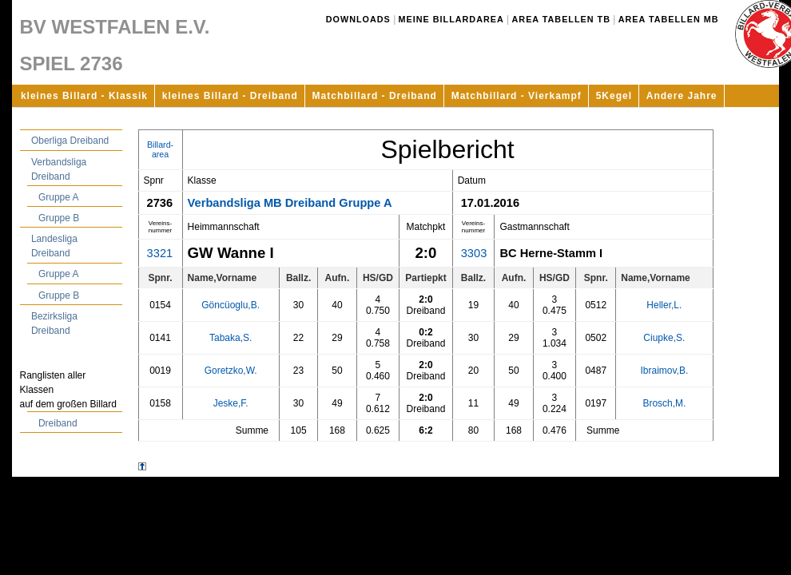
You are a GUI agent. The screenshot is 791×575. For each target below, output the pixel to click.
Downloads (358, 19)
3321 (160, 253)
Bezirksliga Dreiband (54, 323)
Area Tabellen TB (561, 19)
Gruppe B (58, 218)
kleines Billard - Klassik (84, 95)
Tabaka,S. (230, 337)
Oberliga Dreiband (70, 140)
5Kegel (614, 95)
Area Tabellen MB (668, 19)
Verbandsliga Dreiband (58, 169)
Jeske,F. (230, 403)
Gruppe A (58, 197)
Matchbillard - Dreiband (374, 95)
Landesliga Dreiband (54, 246)
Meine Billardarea (451, 19)
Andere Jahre (681, 95)
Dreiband (58, 423)
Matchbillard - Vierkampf (516, 95)
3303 (474, 253)
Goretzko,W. (231, 370)
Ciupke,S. (664, 337)
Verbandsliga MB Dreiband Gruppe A (290, 202)
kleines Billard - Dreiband (230, 95)
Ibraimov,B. (664, 370)
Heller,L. (664, 305)
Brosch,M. (664, 403)
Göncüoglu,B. (230, 305)
